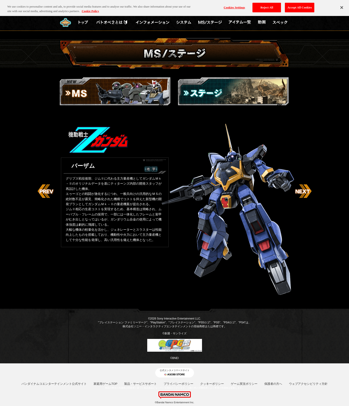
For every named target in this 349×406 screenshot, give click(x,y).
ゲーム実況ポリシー (244, 383)
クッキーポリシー (212, 383)
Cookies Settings (234, 5)
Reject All (266, 5)
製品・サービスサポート (140, 383)
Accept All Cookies (299, 5)
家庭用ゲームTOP (106, 383)
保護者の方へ (273, 383)
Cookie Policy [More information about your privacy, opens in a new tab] (90, 8)
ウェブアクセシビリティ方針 (308, 383)
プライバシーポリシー (178, 383)
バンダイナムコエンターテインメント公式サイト (54, 383)
